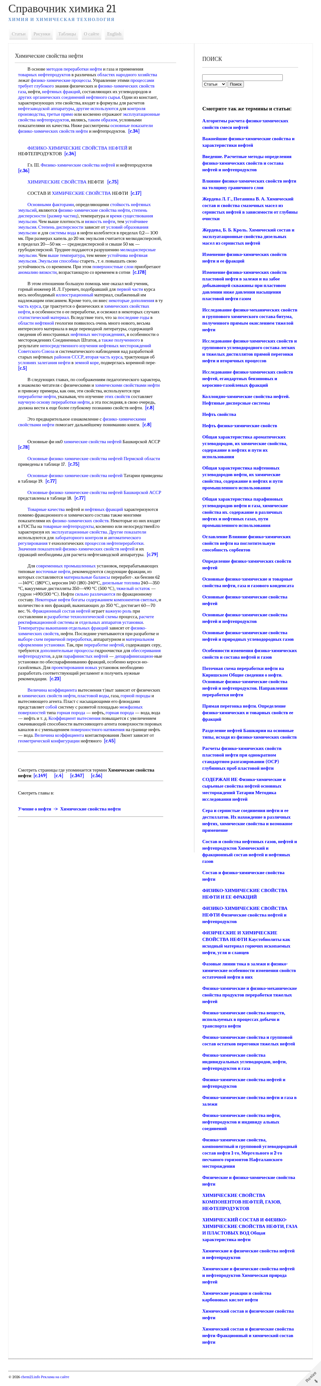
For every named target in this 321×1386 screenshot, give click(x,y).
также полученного (122, 345)
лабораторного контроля (80, 543)
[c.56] (98, 781)
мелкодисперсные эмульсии (47, 255)
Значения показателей (41, 554)
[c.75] (114, 182)
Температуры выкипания (44, 633)
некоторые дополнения (133, 306)
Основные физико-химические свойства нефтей (76, 464)
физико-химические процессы (63, 80)
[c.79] (154, 560)
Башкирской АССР (144, 498)
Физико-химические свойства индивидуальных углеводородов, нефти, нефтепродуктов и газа (244, 1068)
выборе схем (32, 645)
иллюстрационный (76, 300)
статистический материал (45, 323)
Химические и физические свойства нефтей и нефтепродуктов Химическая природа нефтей (248, 1281)
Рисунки (43, 34)
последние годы (135, 323)
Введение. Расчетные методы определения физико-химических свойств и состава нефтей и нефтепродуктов (246, 163)
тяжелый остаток (135, 594)
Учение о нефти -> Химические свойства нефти (71, 814)
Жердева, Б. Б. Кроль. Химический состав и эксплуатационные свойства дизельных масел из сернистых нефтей (248, 236)
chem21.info (32, 1383)
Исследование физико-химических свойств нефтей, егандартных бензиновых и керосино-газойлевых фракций (247, 378)
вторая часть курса (105, 362)
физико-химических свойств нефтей (100, 554)
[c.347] (79, 781)
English (116, 34)
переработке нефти (39, 402)
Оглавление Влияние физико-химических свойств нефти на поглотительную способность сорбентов (246, 543)
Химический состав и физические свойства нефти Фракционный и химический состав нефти (247, 1342)
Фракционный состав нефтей (63, 616)
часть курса (36, 312)
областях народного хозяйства (129, 74)
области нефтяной (38, 329)
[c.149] (42, 781)
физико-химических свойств (82, 526)
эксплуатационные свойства (81, 537)
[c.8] (151, 413)
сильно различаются (97, 600)
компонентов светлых (136, 605)
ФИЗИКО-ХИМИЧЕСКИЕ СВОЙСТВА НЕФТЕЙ (79, 148)
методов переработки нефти (75, 69)
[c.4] (60, 781)
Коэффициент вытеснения (76, 724)
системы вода (64, 233)
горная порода (73, 718)
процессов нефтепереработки (116, 549)
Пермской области (143, 464)
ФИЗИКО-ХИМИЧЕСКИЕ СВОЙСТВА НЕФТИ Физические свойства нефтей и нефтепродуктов (244, 921)
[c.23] (57, 684)
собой (53, 712)
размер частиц (64, 216)
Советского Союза (38, 357)
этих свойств (119, 402)
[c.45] (146, 746)
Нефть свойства (219, 414)
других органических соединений (53, 97)
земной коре (88, 368)
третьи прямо (61, 114)
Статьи (20, 34)
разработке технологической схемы (84, 622)
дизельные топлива (122, 588)
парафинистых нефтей (87, 662)
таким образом (104, 120)
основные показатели (133, 125)
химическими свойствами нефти (129, 391)
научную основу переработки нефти (56, 408)
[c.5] (24, 374)
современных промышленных (67, 571)
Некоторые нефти (54, 605)
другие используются (99, 108)
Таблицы (69, 34)
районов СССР (70, 362)
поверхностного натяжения (118, 735)
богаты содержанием (93, 605)
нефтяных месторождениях (99, 340)
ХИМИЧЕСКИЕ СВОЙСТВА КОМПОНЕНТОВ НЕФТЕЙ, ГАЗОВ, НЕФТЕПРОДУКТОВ (241, 1208)
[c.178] (40, 278)
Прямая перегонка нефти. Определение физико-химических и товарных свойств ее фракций (247, 719)
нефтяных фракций (63, 91)
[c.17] (138, 193)
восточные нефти (55, 577)
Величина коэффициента (54, 695)
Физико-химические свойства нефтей (79, 165)
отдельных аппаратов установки (113, 628)
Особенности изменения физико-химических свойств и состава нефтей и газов (244, 657)
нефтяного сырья (105, 97)
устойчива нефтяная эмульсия (49, 261)
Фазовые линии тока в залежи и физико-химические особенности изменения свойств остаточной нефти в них (249, 977)
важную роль (120, 616)
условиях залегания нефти (46, 368)
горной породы (137, 701)
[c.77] (75, 487)
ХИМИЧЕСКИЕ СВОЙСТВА (58, 182)
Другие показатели (129, 537)
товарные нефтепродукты (70, 532)
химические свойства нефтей (95, 447)
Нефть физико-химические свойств (239, 425)
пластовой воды (95, 701)
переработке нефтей (105, 650)
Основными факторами (52, 204)
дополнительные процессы (68, 656)
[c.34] (135, 131)
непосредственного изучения (70, 351)
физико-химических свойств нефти (55, 131)
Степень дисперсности (62, 227)
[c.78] (40, 453)
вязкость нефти (102, 221)
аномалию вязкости (76, 272)
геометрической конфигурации (85, 746)
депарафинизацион (136, 662)
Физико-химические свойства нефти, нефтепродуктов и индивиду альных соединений (241, 1128)
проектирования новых (76, 673)
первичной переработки (69, 645)
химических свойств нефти (50, 701)
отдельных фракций (90, 633)
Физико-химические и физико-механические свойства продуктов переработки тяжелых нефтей (238, 1001)
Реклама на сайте (56, 1383)
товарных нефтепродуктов (46, 74)
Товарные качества (47, 515)
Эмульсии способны (101, 261)
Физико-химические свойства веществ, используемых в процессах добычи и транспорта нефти (243, 1026)
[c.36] (25, 170)
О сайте (93, 34)
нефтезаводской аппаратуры (48, 108)
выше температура (104, 255)
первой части (131, 295)
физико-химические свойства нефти (96, 210)
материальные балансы (89, 583)
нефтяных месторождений (127, 351)
